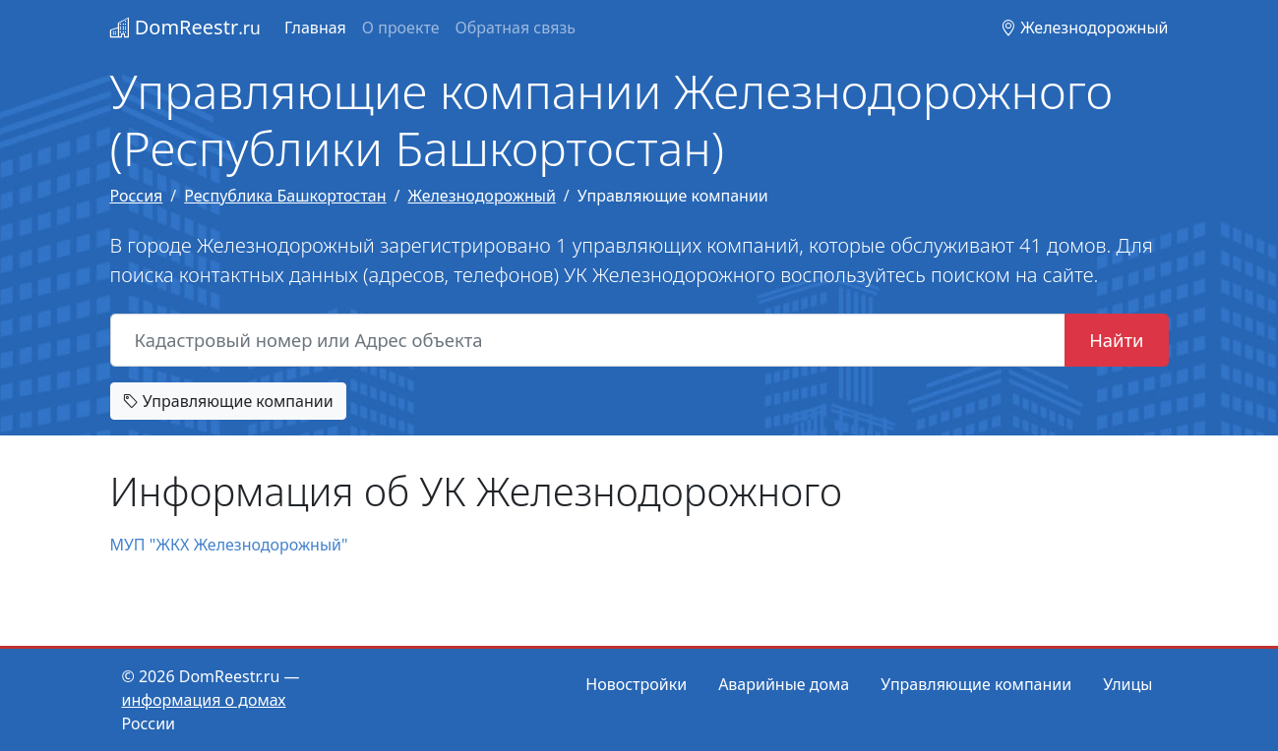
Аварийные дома (783, 684)
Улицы (1127, 684)
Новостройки (636, 684)
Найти (1116, 339)
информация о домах (204, 700)
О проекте (401, 27)
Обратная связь (516, 27)
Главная (315, 27)
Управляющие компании (228, 401)
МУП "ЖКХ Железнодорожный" (229, 544)
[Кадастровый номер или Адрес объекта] (588, 340)
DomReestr (185, 27)
